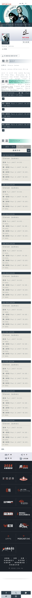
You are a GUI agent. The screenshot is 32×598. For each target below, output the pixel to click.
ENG (20, 3)
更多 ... (3, 449)
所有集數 (5, 42)
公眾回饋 (25, 458)
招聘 (16, 558)
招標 (23, 558)
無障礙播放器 (20, 562)
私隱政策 (8, 562)
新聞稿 (7, 558)
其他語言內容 (14, 565)
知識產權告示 (9, 560)
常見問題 (22, 560)
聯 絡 (10, 458)
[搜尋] (26, 3)
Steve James (10, 90)
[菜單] (29, 3)
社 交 (25, 454)
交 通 (10, 454)
